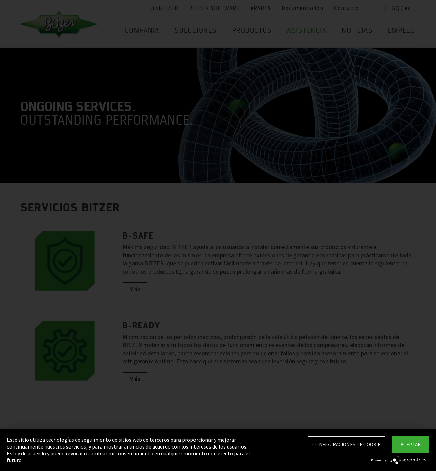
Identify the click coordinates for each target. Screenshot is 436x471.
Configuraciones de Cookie (346, 444)
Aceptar (411, 444)
